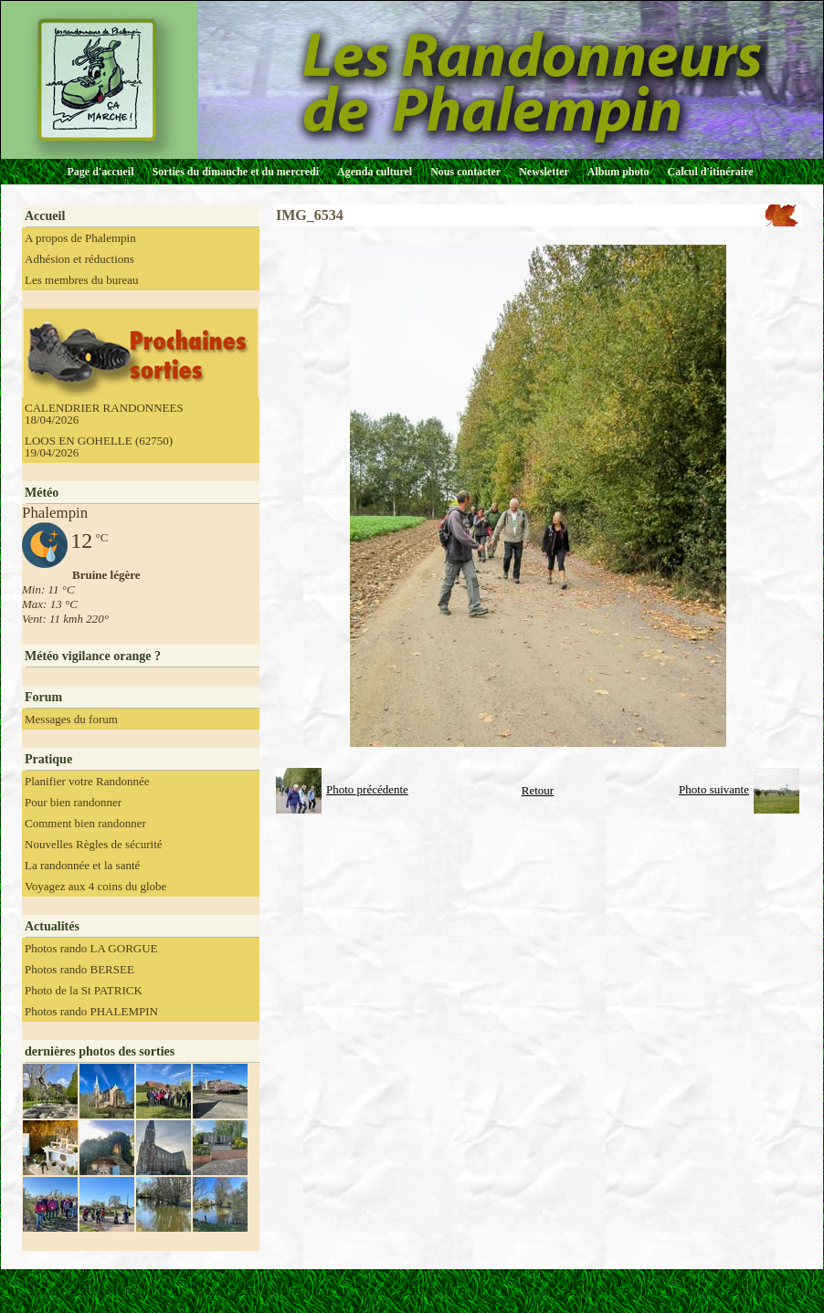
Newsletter (544, 171)
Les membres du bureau (82, 280)
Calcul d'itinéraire (710, 171)
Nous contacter (465, 171)
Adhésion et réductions (79, 259)
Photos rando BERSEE (79, 969)
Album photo (618, 171)
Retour (538, 790)
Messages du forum (71, 719)
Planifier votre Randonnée (87, 781)
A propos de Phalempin (80, 238)
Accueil (45, 216)
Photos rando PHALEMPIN (91, 1011)
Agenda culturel (374, 171)
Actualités (52, 926)
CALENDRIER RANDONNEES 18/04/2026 (104, 413)
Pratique (48, 759)
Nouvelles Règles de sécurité (94, 844)
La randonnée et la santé (82, 865)
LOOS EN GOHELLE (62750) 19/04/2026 (99, 446)
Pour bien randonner (73, 802)
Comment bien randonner (85, 823)
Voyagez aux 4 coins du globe (95, 886)
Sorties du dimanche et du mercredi (235, 171)
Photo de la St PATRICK (84, 990)
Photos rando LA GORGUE (91, 948)
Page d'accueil (101, 171)
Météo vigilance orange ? (93, 656)
